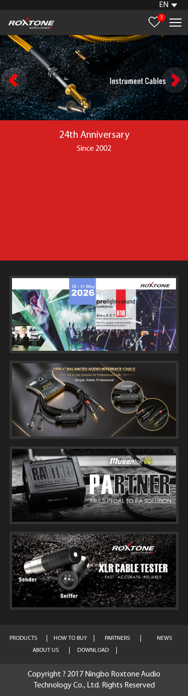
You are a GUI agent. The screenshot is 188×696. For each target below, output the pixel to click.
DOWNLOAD (93, 650)
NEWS (164, 638)
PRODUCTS (23, 638)
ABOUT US (46, 650)
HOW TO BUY (70, 638)
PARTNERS (117, 638)
